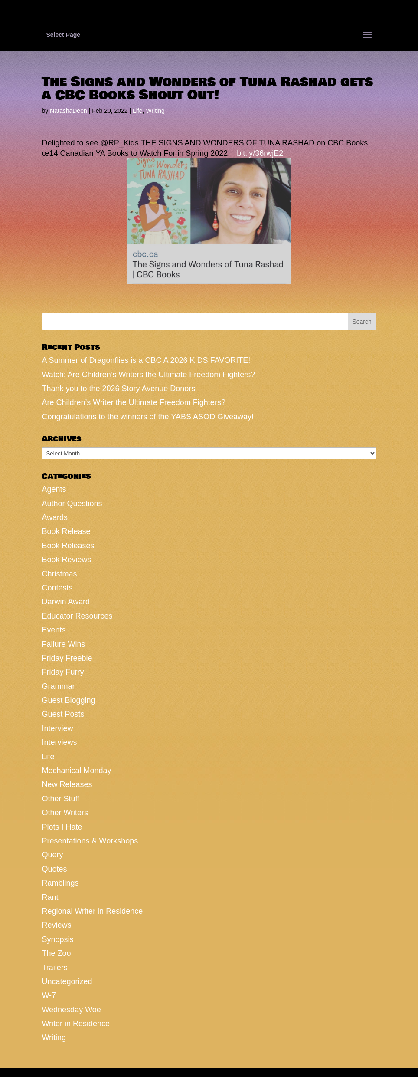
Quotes (54, 869)
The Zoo (56, 953)
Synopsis (57, 939)
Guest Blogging (68, 700)
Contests (57, 587)
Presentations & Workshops (90, 841)
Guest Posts (63, 714)
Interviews (59, 742)
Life (138, 110)
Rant (50, 897)
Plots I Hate (62, 827)
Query (52, 854)
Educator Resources (77, 616)
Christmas (59, 574)
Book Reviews (66, 559)
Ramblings (60, 883)
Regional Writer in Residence (92, 911)
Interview (57, 728)
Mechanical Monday (76, 770)
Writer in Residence (76, 1023)
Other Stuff (60, 798)
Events (53, 630)
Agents (54, 489)
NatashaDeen (68, 110)
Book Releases (68, 545)
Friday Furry (63, 672)
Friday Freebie (67, 658)
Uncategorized (67, 981)
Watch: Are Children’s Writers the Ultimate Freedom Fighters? (148, 374)
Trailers (54, 967)
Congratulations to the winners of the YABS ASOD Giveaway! (148, 416)
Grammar (58, 686)
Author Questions (72, 503)
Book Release (66, 531)
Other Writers (65, 812)
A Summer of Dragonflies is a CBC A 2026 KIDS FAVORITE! (146, 360)
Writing (155, 110)
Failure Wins (63, 644)
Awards (55, 517)
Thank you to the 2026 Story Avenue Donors (118, 388)
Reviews (56, 925)
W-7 (49, 995)
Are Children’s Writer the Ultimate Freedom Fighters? (133, 402)
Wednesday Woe (71, 1009)
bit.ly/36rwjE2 (260, 153)
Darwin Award (66, 601)
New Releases (67, 784)
